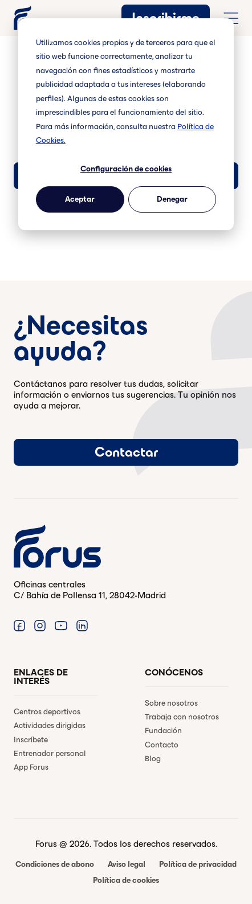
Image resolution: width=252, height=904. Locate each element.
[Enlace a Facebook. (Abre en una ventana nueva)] (19, 625)
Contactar (126, 452)
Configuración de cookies (126, 169)
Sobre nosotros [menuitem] (171, 703)
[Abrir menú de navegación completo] (230, 18)
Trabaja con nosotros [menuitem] (182, 717)
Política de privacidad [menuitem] (198, 864)
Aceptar (80, 199)
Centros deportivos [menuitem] (47, 711)
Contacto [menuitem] (161, 745)
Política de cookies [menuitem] (126, 880)
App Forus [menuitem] (31, 767)
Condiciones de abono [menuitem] (54, 864)
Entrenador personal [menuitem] (50, 753)
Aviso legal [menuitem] (126, 864)
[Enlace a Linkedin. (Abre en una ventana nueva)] (82, 625)
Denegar (172, 199)
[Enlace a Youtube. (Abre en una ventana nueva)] (61, 625)
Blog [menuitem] (153, 758)
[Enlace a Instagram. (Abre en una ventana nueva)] (40, 625)
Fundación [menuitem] (163, 730)
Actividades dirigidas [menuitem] (50, 725)
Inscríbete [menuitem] (31, 739)
